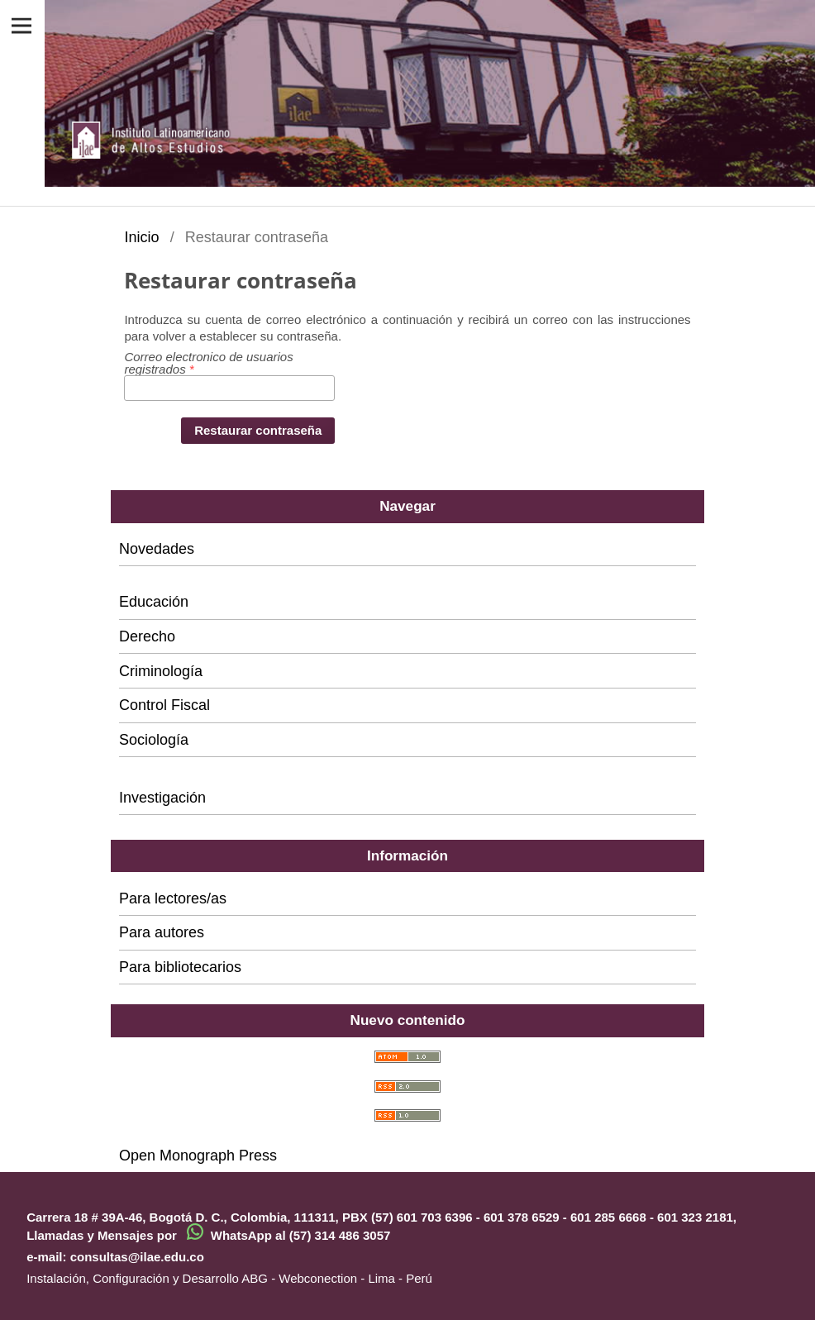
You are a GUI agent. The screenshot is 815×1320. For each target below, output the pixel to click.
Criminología (161, 671)
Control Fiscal (164, 705)
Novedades (156, 549)
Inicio (141, 237)
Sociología (153, 739)
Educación (153, 601)
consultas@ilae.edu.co (137, 1257)
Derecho (147, 636)
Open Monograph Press (198, 1155)
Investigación (162, 797)
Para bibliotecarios (180, 967)
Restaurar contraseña (258, 430)
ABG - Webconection (299, 1278)
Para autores (161, 932)
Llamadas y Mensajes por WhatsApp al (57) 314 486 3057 (208, 1235)
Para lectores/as (172, 898)
